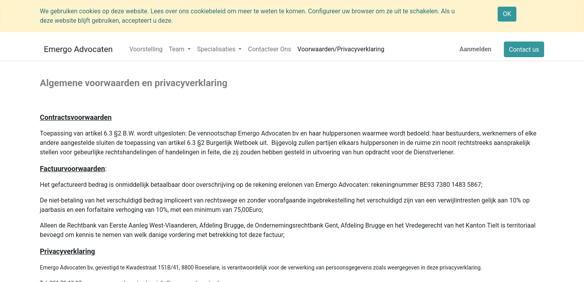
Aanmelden (475, 49)
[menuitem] (146, 49)
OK (507, 14)
